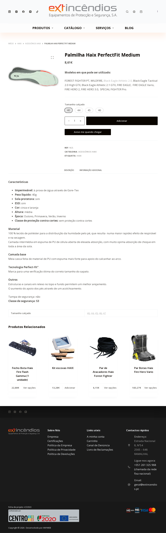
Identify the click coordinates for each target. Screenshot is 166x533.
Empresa (53, 436)
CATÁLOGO (75, 28)
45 (96, 313)
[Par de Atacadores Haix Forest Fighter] (103, 348)
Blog (129, 28)
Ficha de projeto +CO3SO (19, 507)
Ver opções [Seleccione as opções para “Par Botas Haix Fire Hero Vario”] (150, 387)
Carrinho (92, 441)
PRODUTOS (43, 28)
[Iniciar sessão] (134, 12)
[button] (68, 110)
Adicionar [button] (70, 387)
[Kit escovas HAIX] (63, 348)
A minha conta (95, 436)
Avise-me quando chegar (88, 131)
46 (100, 313)
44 (92, 313)
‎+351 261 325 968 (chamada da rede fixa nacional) (145, 469)
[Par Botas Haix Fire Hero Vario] (143, 348)
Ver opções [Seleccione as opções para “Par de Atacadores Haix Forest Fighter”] (110, 387)
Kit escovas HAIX (63, 368)
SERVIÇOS (105, 28)
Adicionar (122, 120)
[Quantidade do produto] (75, 121)
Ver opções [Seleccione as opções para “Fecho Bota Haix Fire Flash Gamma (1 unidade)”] (29, 387)
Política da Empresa (60, 445)
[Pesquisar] (127, 12)
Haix (79, 155)
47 (104, 313)
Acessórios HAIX (87, 151)
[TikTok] (37, 12)
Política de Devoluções (61, 454)
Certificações (55, 441)
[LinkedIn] (9, 12)
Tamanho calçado (75, 104)
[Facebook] (23, 12)
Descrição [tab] (69, 170)
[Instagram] (16, 12)
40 (88, 313)
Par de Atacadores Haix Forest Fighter (103, 372)
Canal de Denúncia (98, 445)
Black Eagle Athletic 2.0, (118, 80)
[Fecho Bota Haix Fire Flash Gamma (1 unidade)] (22, 348)
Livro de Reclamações (100, 449)
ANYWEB (47, 527)
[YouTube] (30, 12)
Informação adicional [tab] (91, 170)
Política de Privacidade (61, 449)
